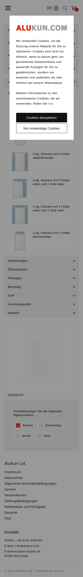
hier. (51, 103)
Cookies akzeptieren (42, 118)
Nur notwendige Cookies (41, 128)
